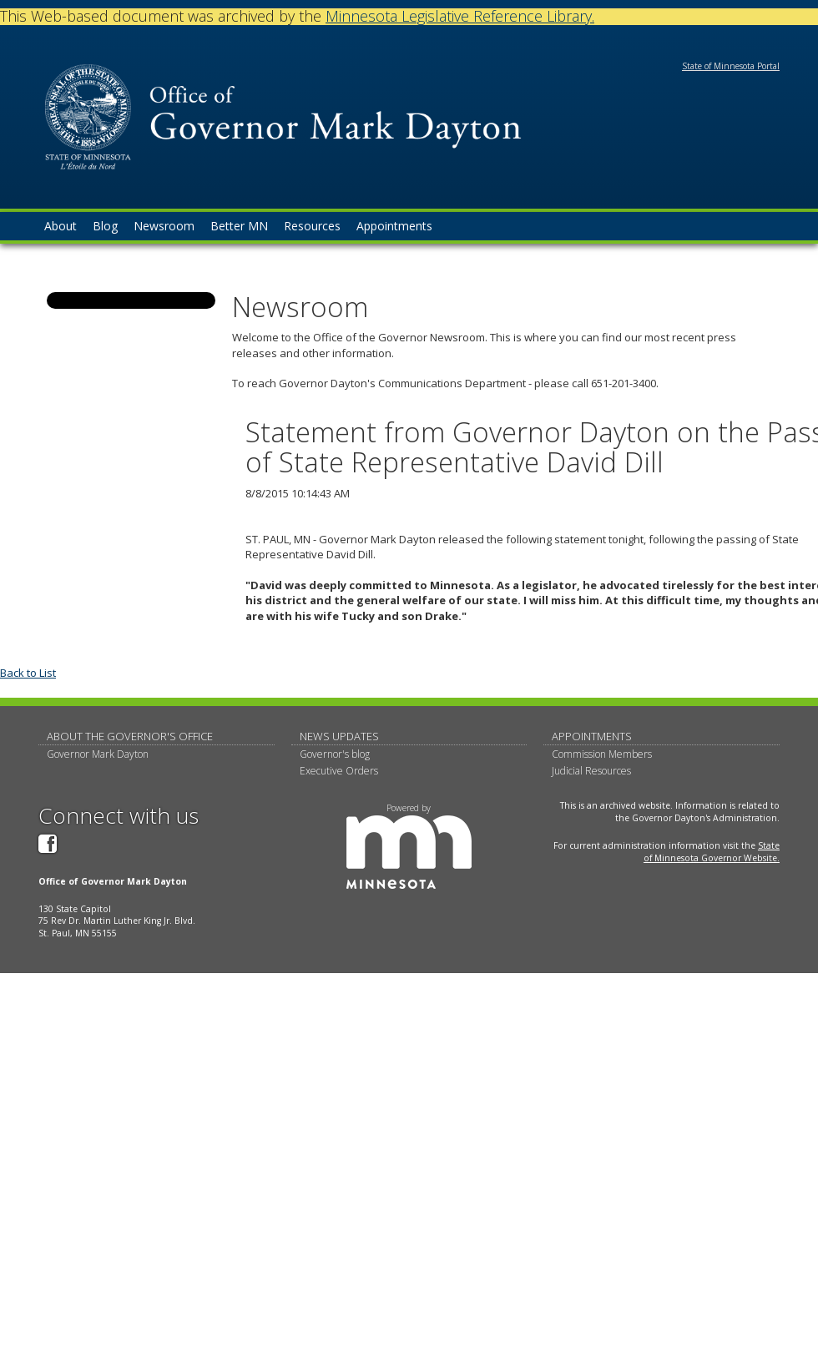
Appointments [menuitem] (394, 226)
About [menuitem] (60, 226)
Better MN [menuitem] (239, 226)
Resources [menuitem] (312, 226)
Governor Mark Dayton (98, 754)
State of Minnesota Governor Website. (712, 852)
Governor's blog (335, 754)
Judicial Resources (591, 771)
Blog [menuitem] (105, 226)
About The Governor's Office (130, 736)
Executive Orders (339, 771)
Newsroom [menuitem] (164, 226)
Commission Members (602, 754)
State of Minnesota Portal (731, 66)
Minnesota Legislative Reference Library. (460, 16)
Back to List (28, 672)
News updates (339, 736)
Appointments (592, 736)
